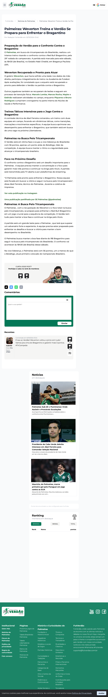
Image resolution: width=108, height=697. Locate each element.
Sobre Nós (6, 629)
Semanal (36, 524)
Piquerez (58, 97)
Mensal (55, 524)
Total (73, 524)
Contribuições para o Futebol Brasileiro (63, 682)
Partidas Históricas (45, 650)
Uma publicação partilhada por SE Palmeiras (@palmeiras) (32, 199)
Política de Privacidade (82, 693)
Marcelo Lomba (39, 94)
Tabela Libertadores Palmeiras (24, 643)
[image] (67, 300)
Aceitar (101, 693)
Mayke (66, 94)
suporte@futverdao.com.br (85, 650)
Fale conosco (7, 656)
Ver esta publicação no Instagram (20, 193)
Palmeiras (11, 52)
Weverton (19, 76)
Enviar (64, 323)
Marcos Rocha (55, 94)
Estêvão (8, 97)
